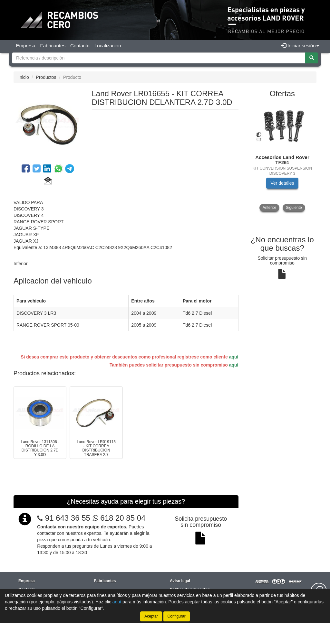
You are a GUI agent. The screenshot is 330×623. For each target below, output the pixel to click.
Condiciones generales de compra (201, 577)
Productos (46, 77)
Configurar (177, 616)
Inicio (23, 77)
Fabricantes (52, 45)
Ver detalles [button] (282, 183)
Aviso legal (180, 551)
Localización (107, 45)
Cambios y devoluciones (192, 586)
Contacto (80, 45)
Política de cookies (187, 568)
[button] (48, 181)
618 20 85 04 (119, 488)
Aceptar (151, 616)
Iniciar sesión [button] (300, 45)
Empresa (25, 45)
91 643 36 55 (67, 488)
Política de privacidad (189, 560)
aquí (233, 356)
